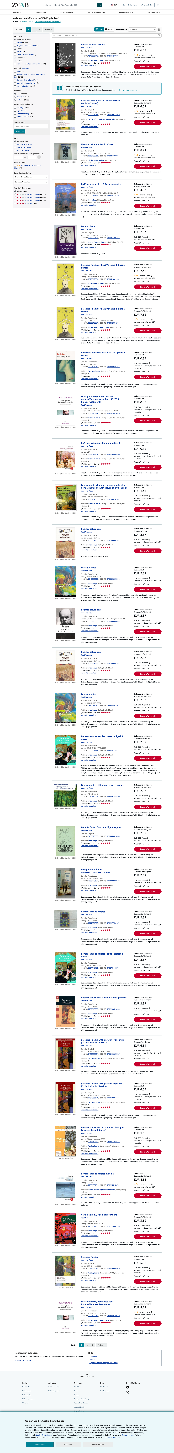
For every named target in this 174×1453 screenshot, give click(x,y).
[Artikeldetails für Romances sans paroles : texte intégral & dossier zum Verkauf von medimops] (65, 750)
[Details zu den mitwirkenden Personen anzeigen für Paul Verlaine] (87, 47)
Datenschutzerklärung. (112, 1437)
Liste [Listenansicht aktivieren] (99, 29)
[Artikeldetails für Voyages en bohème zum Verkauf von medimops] (65, 883)
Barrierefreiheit (79, 1411)
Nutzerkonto (132, 5)
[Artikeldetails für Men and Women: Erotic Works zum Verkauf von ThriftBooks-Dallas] (65, 151)
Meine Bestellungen (28, 1399)
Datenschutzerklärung (81, 1399)
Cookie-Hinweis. (128, 1435)
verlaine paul (27, 21)
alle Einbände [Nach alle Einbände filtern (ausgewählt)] (20, 94)
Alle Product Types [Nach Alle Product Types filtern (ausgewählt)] (22, 39)
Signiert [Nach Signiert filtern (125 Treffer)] (20, 110)
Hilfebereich (104, 1387)
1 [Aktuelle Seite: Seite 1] (28, 29)
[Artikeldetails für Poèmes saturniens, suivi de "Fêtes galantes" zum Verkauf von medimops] (65, 1011)
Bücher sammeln (66, 12)
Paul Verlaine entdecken (130, 90)
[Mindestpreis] (18, 157)
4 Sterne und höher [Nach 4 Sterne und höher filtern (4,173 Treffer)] (31, 200)
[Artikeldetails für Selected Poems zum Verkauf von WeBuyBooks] (65, 1271)
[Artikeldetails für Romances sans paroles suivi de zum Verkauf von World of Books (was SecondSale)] (65, 1187)
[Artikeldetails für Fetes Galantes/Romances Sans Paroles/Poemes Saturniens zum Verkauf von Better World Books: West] (65, 1315)
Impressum (77, 1395)
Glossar (92, 1359)
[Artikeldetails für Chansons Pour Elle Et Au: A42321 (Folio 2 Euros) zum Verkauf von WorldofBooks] (65, 366)
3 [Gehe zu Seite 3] (39, 29)
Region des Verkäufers (23, 177)
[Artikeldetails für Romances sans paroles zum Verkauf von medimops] (65, 919)
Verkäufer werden (154, 12)
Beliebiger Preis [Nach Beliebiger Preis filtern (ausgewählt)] (21, 141)
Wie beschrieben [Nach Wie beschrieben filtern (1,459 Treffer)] (24, 86)
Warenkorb (25, 1403)
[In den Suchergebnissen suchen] (107, 35)
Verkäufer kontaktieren (89, 65)
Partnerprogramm (54, 1391)
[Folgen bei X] (127, 1393)
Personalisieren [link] (98, 1444)
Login (123, 5)
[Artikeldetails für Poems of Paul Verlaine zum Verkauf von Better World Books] (65, 58)
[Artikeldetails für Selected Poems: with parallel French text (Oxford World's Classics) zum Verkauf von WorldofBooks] (65, 1053)
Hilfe (157, 5)
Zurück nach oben (87, 1376)
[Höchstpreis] (31, 157)
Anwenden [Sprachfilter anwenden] (20, 131)
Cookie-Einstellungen (44, 1435)
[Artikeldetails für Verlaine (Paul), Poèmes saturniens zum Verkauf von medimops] (65, 1228)
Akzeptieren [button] (40, 1444)
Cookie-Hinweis (79, 1407)
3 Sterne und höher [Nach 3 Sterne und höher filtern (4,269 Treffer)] (31, 197)
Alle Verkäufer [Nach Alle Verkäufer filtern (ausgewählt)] (22, 191)
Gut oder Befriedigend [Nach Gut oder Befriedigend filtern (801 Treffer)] (26, 80)
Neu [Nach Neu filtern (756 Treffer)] (19, 71)
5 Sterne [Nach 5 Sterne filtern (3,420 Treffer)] (27, 203)
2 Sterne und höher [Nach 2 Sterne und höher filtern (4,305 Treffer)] (31, 194)
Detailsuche (17, 12)
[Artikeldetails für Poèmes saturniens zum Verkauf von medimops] (65, 542)
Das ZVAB (77, 1387)
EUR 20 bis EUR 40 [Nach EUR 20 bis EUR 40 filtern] (23, 147)
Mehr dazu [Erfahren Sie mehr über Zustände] (25, 68)
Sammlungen (40, 12)
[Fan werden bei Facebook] (127, 1387)
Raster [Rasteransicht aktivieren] (109, 29)
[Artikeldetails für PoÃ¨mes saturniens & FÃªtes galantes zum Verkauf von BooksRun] (65, 198)
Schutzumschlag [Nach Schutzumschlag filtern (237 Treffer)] (23, 114)
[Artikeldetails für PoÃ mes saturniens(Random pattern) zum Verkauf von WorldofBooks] (65, 457)
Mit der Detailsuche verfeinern (48, 21)
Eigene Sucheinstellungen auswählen (104, 1363)
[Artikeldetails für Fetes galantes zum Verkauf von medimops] (65, 581)
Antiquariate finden (126, 12)
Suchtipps (93, 1356)
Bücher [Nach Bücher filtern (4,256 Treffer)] (21, 42)
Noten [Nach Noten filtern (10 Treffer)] (19, 51)
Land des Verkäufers (22, 182)
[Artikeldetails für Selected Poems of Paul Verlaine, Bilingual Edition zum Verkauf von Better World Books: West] (65, 322)
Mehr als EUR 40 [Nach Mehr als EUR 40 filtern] (22, 150)
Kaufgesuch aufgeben (23, 1360)
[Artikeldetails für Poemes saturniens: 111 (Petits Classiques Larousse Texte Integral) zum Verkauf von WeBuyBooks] (65, 1141)
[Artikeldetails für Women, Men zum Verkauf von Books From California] (65, 240)
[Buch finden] (99, 5)
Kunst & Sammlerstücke (96, 12)
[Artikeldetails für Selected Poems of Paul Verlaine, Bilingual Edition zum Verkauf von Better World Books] (65, 279)
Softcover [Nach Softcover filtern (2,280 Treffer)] (22, 100)
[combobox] (69, 5)
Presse (76, 1391)
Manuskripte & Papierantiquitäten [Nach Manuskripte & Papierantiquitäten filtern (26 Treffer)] (30, 64)
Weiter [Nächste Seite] (47, 29)
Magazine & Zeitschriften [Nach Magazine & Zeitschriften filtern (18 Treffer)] (26, 45)
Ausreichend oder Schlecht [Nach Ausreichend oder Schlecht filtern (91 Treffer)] (27, 83)
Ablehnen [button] (68, 1444)
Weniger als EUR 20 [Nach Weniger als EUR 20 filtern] (23, 144)
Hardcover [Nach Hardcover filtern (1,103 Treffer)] (22, 97)
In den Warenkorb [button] (147, 66)
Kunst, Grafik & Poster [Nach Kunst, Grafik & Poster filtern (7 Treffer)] (25, 54)
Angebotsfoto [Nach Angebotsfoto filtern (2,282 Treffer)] (23, 116)
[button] (159, 35)
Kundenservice (105, 1391)
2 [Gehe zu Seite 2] (34, 29)
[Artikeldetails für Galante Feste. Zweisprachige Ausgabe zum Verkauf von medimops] (65, 841)
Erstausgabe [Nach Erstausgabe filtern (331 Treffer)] (22, 107)
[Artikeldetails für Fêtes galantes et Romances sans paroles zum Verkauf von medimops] (65, 795)
